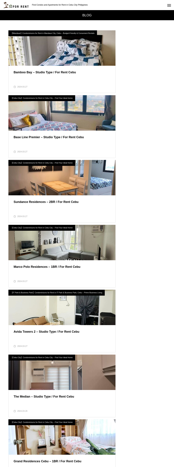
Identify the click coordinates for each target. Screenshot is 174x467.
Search (78, 433)
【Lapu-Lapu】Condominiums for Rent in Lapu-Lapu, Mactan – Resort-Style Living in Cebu (128, 236)
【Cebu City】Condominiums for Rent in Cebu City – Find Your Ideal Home (123, 33)
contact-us (97, 451)
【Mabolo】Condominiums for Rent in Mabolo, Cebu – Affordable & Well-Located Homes (46, 304)
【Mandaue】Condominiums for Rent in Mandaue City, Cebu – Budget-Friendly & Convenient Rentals (46, 34)
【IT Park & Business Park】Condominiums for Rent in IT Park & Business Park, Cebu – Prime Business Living (46, 169)
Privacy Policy (78, 451)
